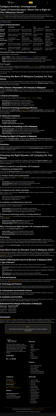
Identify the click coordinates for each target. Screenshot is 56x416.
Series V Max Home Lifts (36, 365)
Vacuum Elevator (34, 393)
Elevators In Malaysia (35, 381)
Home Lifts (33, 384)
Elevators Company (35, 389)
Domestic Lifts (34, 402)
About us (33, 344)
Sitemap (42, 409)
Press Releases (34, 356)
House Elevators (34, 398)
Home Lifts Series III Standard (37, 373)
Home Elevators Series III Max (37, 371)
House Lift (33, 399)
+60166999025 (11, 381)
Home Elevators (34, 386)
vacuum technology (25, 110)
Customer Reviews (35, 349)
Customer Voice (34, 358)
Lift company (33, 401)
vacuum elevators (8, 216)
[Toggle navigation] (47, 3)
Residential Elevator (35, 392)
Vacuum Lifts (33, 390)
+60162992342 (11, 386)
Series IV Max (34, 368)
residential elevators (32, 98)
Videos (32, 355)
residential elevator (34, 66)
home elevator (19, 177)
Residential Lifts (34, 387)
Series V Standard (35, 367)
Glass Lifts (33, 383)
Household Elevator (35, 395)
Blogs (32, 346)
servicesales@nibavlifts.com (14, 387)
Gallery (32, 353)
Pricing (32, 347)
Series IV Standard (35, 370)
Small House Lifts (34, 396)
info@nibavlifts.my (12, 383)
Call (30, 2)
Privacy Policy (35, 409)
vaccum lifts (31, 57)
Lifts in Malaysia (34, 380)
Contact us (33, 350)
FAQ (32, 352)
